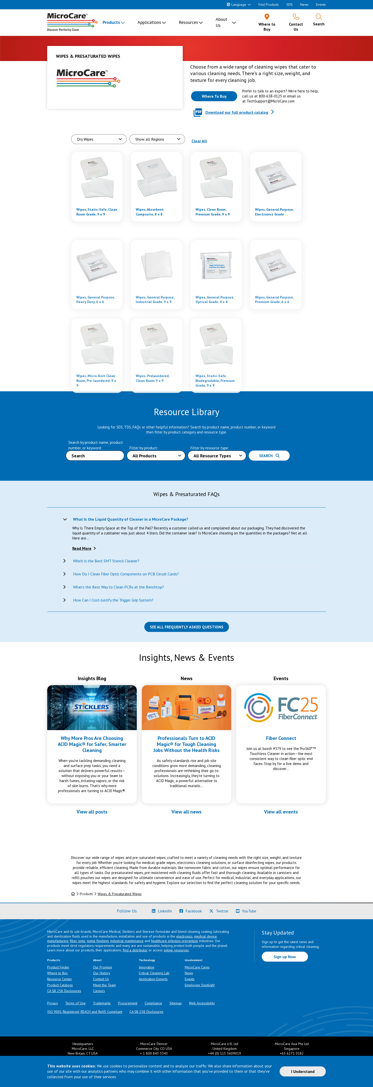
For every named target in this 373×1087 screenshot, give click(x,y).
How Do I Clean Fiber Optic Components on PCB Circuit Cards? (126, 573)
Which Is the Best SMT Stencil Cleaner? (106, 560)
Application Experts (153, 979)
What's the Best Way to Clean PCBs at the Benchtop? (118, 586)
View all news (186, 811)
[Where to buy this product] (214, 96)
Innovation (146, 967)
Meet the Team (104, 985)
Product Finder (58, 967)
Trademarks (102, 1003)
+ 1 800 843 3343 (154, 1053)
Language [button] (236, 4)
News (304, 4)
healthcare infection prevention (174, 941)
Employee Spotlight (200, 985)
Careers (99, 991)
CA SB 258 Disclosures (64, 991)
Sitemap (175, 1003)
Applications (149, 22)
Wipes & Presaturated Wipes (120, 894)
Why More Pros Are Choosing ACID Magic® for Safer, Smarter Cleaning (92, 744)
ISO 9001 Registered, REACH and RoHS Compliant (84, 1011)
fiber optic (77, 941)
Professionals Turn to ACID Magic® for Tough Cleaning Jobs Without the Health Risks (186, 744)
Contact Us (101, 979)
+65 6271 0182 (292, 1053)
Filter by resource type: (209, 447)
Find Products (269, 4)
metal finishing (98, 941)
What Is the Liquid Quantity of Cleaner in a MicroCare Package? (130, 519)
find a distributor (135, 950)
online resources (176, 950)
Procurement (127, 1003)
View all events (281, 811)
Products (111, 22)
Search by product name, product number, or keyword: (95, 445)
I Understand (303, 1071)
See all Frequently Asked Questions (186, 626)
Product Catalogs (60, 985)
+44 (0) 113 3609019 (224, 1053)
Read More (81, 548)
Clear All (199, 140)
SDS (289, 4)
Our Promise (102, 967)
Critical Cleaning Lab (154, 973)
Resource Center (59, 979)
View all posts (92, 811)
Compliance (153, 1003)
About (97, 960)
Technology (147, 960)
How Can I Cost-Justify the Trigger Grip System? (113, 600)
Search (269, 455)
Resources (188, 22)
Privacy (52, 1003)
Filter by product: (143, 447)
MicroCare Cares (197, 967)
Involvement (194, 960)
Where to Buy (57, 973)
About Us (221, 22)
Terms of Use (75, 1003)
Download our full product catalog (236, 112)
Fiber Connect (281, 738)
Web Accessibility (202, 1003)
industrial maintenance (127, 941)
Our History (101, 973)
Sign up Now (285, 956)
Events (321, 4)
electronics (184, 936)
